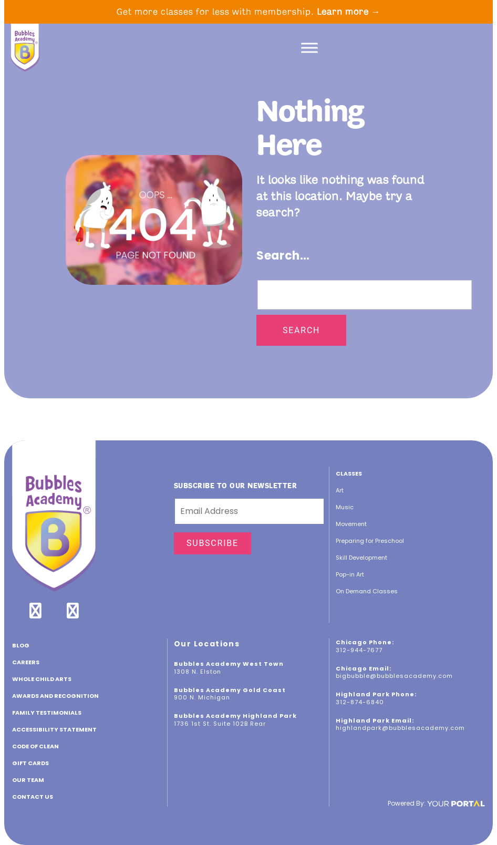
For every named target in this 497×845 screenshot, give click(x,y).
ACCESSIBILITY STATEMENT (54, 729)
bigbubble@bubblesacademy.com (394, 676)
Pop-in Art (350, 574)
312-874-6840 (360, 702)
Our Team (28, 780)
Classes (349, 473)
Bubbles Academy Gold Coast (230, 690)
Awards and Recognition (55, 696)
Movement (351, 524)
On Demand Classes (367, 591)
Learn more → (349, 11)
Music (345, 507)
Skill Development (361, 557)
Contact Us (32, 796)
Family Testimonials (46, 712)
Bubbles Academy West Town (229, 663)
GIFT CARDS (30, 763)
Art (340, 490)
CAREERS (25, 662)
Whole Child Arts (41, 679)
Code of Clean (35, 746)
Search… (283, 256)
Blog (20, 645)
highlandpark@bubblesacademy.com (400, 728)
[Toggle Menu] (309, 48)
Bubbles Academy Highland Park (235, 716)
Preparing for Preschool (370, 541)
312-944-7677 (359, 650)
